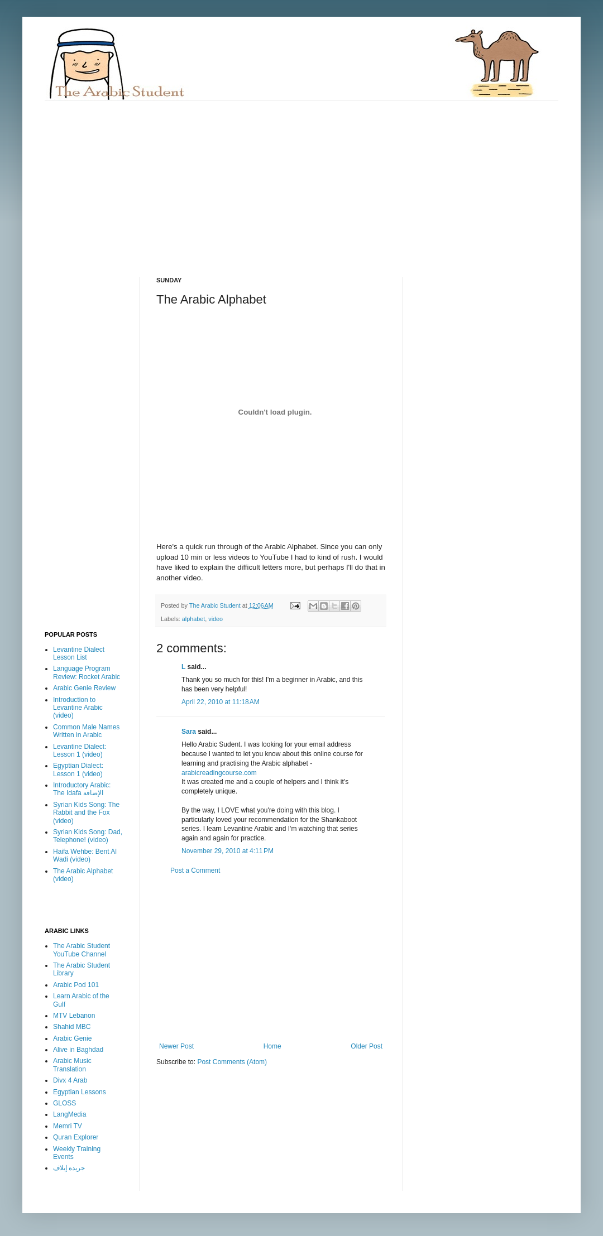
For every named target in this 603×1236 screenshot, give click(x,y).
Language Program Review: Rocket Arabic (86, 672)
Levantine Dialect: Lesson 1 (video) (79, 750)
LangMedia (69, 1114)
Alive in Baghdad (78, 1050)
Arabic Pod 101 (76, 985)
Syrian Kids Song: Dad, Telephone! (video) (87, 836)
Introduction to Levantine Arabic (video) (78, 708)
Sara (188, 731)
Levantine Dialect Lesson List (78, 653)
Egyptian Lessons (79, 1092)
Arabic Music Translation (72, 1065)
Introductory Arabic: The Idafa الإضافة (82, 789)
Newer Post (176, 1046)
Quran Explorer (75, 1137)
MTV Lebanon (74, 1015)
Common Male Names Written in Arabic (86, 731)
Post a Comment (195, 870)
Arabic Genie (72, 1038)
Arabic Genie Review (84, 688)
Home (272, 1046)
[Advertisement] (232, 179)
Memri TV (67, 1126)
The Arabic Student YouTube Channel (81, 950)
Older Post (366, 1046)
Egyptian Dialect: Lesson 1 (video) (78, 769)
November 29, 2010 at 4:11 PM (227, 851)
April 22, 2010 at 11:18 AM (220, 702)
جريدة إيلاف (69, 1168)
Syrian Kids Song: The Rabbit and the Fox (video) (86, 813)
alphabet (193, 618)
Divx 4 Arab (70, 1080)
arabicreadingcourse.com (219, 773)
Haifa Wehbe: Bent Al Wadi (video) (85, 855)
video (215, 618)
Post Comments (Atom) (232, 1062)
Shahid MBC (71, 1027)
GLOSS (64, 1103)
